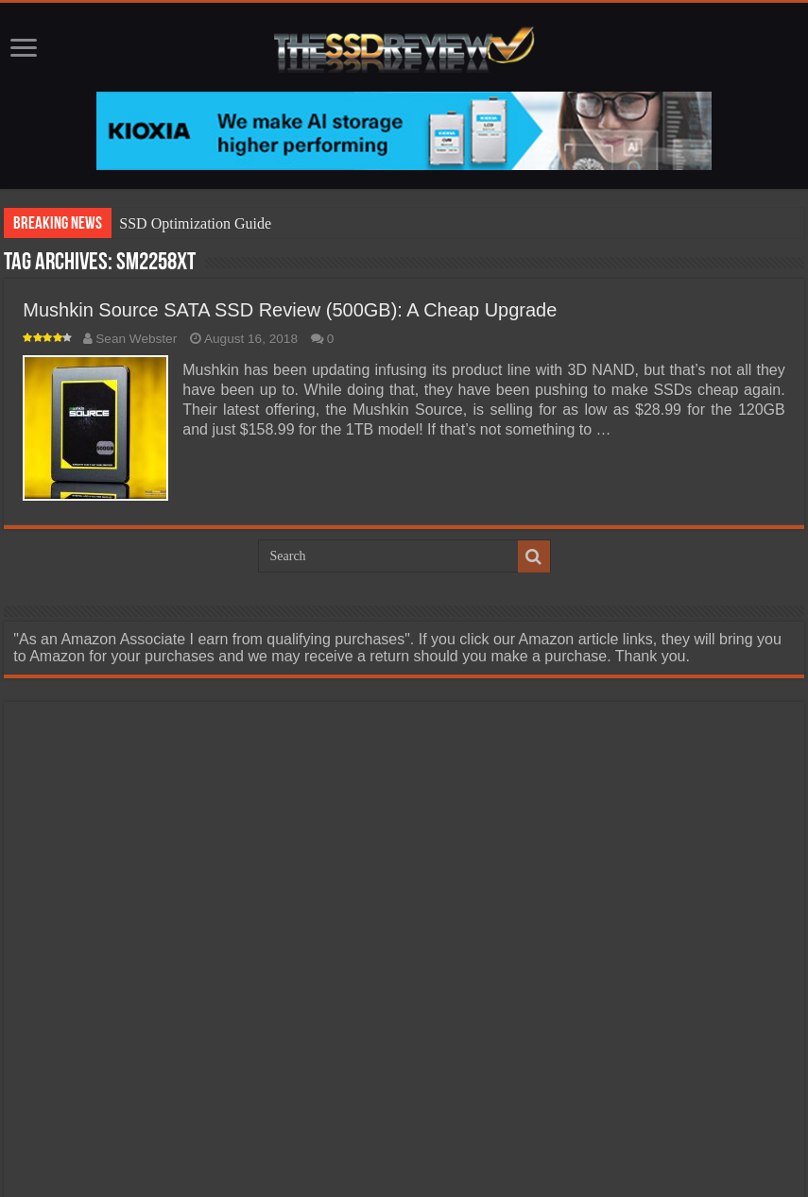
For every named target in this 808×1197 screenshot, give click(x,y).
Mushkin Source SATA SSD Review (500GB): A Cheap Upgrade (290, 309)
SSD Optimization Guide (195, 223)
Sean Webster (136, 339)
